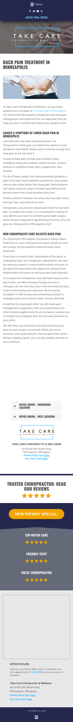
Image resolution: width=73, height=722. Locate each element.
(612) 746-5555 (37, 17)
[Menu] (36, 4)
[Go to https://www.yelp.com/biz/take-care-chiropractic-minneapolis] (41, 11)
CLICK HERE (35, 672)
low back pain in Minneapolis (49, 110)
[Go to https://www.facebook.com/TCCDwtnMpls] (30, 11)
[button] (36, 406)
